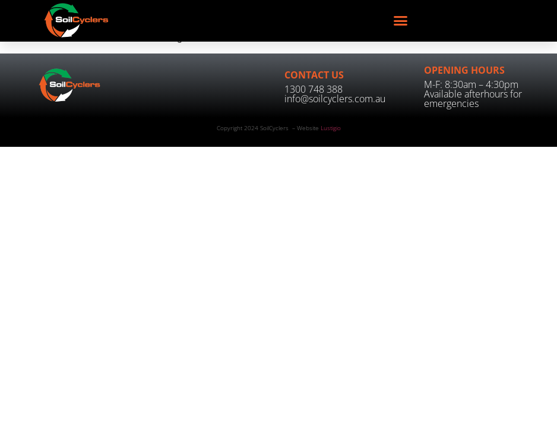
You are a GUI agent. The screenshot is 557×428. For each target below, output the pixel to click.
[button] (401, 21)
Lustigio (331, 128)
